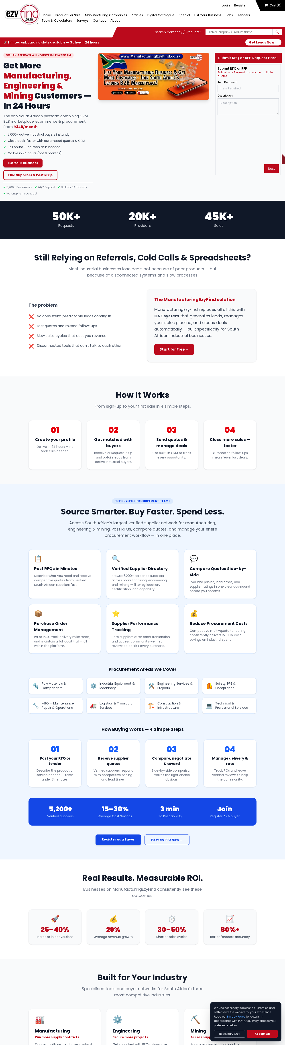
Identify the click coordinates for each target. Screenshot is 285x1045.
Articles (137, 15)
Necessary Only (229, 1034)
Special (184, 15)
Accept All (262, 1034)
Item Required (227, 82)
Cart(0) (273, 5)
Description (225, 95)
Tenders (243, 15)
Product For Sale (68, 15)
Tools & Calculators (57, 20)
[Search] (277, 32)
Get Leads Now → (263, 42)
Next (271, 168)
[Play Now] (154, 76)
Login (226, 5)
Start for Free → (174, 349)
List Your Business (207, 15)
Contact (99, 20)
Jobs (229, 15)
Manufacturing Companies (106, 15)
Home (46, 15)
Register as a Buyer (118, 839)
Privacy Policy (236, 1016)
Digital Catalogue (160, 15)
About (115, 20)
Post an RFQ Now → (167, 840)
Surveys (82, 20)
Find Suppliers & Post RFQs (30, 175)
